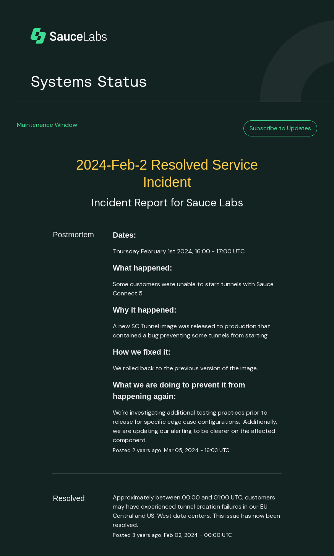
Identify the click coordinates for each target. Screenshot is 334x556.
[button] (280, 128)
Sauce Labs (214, 203)
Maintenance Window (47, 125)
